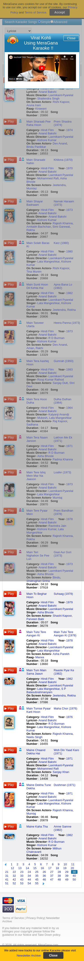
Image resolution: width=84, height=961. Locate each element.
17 (49, 868)
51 (6, 883)
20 (72, 868)
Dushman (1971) (64, 785)
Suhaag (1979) (63, 593)
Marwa (39, 657)
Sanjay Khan (61, 772)
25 (36, 872)
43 (21, 879)
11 (72, 864)
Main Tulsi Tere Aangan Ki (36, 633)
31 (6, 875)
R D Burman (56, 723)
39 (66, 875)
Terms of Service (13, 918)
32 (14, 875)
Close (71, 38)
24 (29, 872)
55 (36, 883)
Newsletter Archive (29, 955)
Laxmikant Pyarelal (60, 609)
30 (74, 872)
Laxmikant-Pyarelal (60, 647)
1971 (69, 758)
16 (42, 868)
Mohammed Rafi (47, 768)
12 (12, 868)
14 (27, 868)
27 (51, 872)
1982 (69, 678)
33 (21, 875)
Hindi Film (47, 602)
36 (44, 875)
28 (59, 872)
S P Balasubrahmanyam (46, 690)
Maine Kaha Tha (37, 826)
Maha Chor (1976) (66, 708)
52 (14, 883)
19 (64, 868)
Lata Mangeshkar (48, 650)
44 (29, 879)
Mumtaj (31, 813)
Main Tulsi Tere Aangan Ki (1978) (65, 633)
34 (29, 875)
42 (14, 879)
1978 (69, 640)
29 (66, 872)
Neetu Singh (34, 737)
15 (34, 868)
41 (6, 879)
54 (29, 883)
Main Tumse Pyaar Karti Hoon (38, 710)
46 (44, 879)
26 (44, 872)
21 (6, 872)
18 (57, 868)
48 (59, 879)
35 (36, 875)
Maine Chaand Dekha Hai (35, 751)
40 (74, 875)
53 (21, 883)
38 (59, 875)
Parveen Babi (35, 619)
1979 (69, 602)
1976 (69, 717)
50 (74, 879)
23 (21, 872)
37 (51, 875)
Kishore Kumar (46, 845)
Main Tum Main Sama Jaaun (36, 672)
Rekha (71, 695)
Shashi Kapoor (62, 615)
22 (14, 872)
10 (65, 864)
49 (66, 879)
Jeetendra (59, 695)
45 (36, 879)
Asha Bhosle (45, 612)
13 (19, 868)
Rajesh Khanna (63, 733)
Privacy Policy (35, 918)
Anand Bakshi (47, 605)
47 (51, 879)
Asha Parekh (61, 654)
